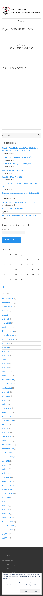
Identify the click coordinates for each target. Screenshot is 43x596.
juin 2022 (5, 400)
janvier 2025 (6, 327)
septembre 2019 (8, 457)
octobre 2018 (7, 489)
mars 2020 (6, 433)
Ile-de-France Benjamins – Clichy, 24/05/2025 (19, 215)
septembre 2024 (8, 339)
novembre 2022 (8, 384)
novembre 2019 (8, 449)
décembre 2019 (8, 445)
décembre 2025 (8, 299)
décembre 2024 (8, 331)
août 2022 (5, 392)
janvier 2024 (6, 360)
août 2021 (5, 425)
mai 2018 (5, 506)
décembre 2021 (8, 416)
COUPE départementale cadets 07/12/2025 (18, 157)
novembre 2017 (8, 526)
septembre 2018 (8, 494)
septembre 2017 (8, 530)
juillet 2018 (6, 498)
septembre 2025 (8, 307)
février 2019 (6, 477)
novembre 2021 (8, 420)
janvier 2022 (6, 412)
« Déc (4, 287)
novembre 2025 (8, 303)
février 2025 (6, 323)
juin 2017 (5, 534)
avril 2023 (5, 372)
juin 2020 (5, 429)
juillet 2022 (6, 396)
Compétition (7, 565)
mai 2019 (5, 469)
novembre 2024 (8, 335)
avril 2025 (5, 319)
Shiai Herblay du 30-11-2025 (12, 171)
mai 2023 (5, 368)
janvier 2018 (6, 518)
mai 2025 (5, 315)
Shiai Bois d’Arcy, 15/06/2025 (12, 209)
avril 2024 (5, 351)
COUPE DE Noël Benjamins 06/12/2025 (17, 164)
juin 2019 (5, 465)
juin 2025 (5, 311)
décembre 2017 (7, 522)
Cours (4, 569)
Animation (6, 561)
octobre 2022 (7, 388)
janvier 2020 (6, 441)
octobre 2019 (7, 453)
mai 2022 (5, 404)
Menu (22, 21)
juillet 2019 (6, 461)
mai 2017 (5, 538)
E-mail (5, 230)
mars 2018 (6, 514)
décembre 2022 (8, 380)
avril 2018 (5, 510)
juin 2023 (5, 364)
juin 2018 (5, 502)
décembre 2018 (8, 485)
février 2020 (6, 437)
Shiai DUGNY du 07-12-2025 (12, 177)
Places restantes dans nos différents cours (18, 202)
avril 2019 (5, 473)
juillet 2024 (6, 343)
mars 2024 (6, 356)
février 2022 (6, 408)
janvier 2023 (6, 376)
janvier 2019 (6, 481)
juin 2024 (5, 347)
